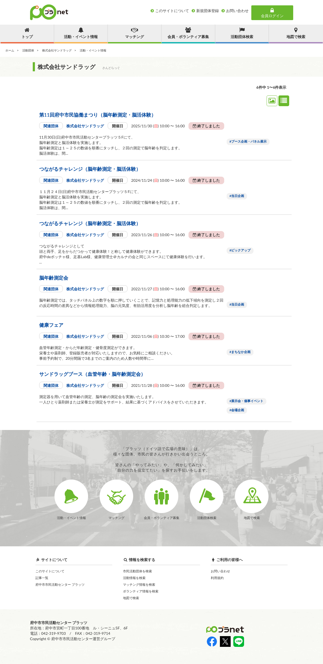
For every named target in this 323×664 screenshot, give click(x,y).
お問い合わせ (220, 571)
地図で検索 (131, 598)
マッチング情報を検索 (139, 585)
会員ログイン (272, 13)
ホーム (9, 50)
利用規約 (217, 578)
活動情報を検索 (134, 578)
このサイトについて (49, 571)
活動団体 (28, 50)
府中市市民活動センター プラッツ (60, 585)
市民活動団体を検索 (137, 571)
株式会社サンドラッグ (57, 50)
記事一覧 (41, 578)
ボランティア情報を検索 (140, 591)
